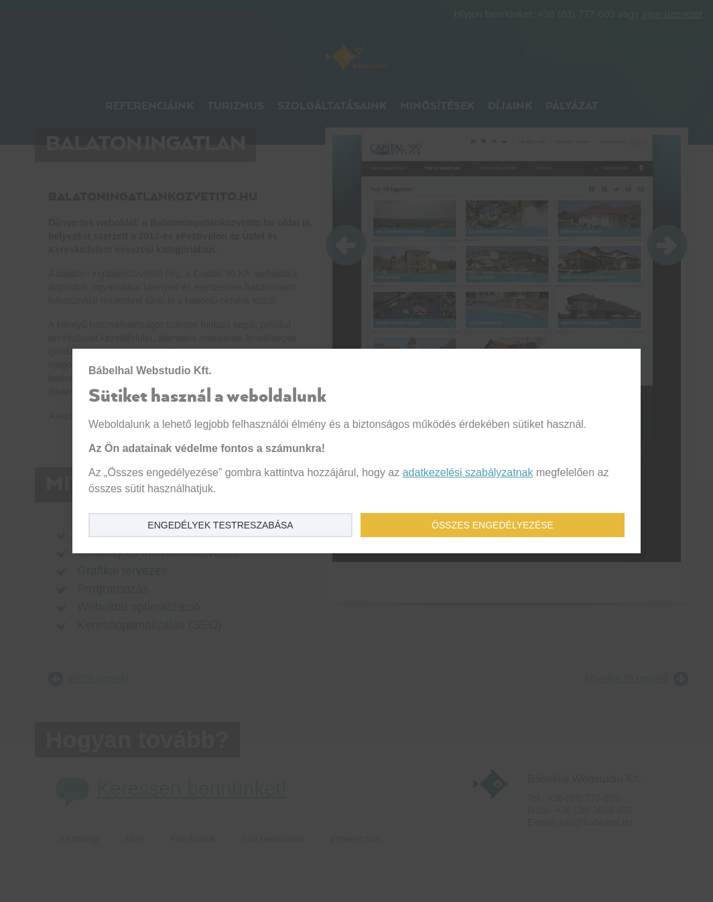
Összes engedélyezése (493, 525)
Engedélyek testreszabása (220, 525)
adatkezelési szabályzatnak (468, 472)
